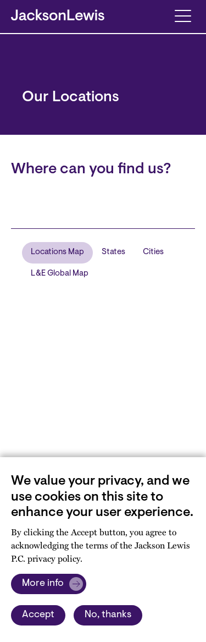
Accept (38, 615)
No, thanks (108, 615)
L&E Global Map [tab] (59, 274)
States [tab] (113, 252)
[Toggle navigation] (182, 15)
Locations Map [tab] (57, 252)
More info (43, 584)
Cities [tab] (153, 252)
